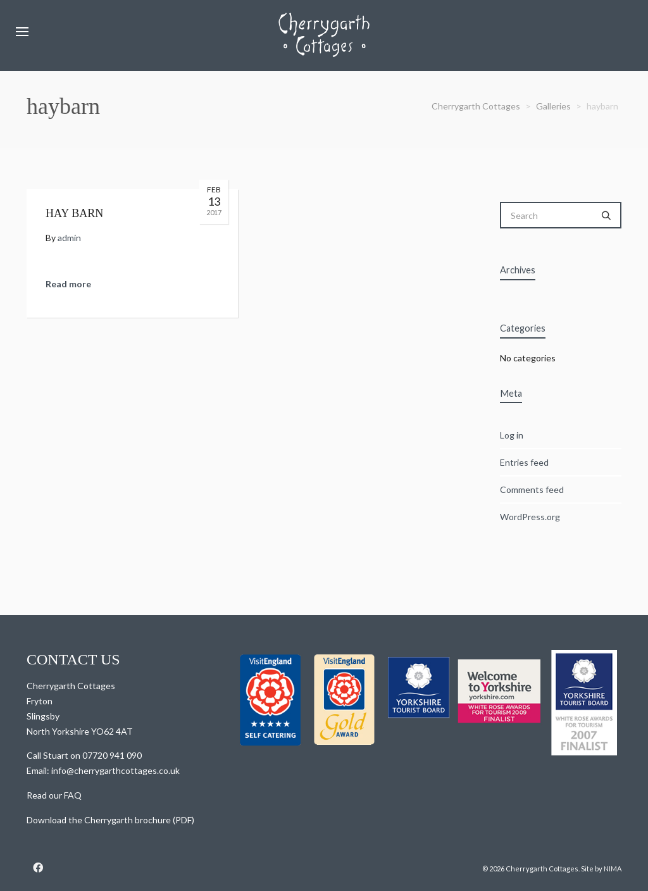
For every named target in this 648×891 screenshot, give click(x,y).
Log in (511, 435)
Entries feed (524, 462)
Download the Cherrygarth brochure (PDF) (110, 819)
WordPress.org (530, 516)
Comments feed (532, 489)
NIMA (612, 868)
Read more (68, 283)
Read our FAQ (54, 795)
